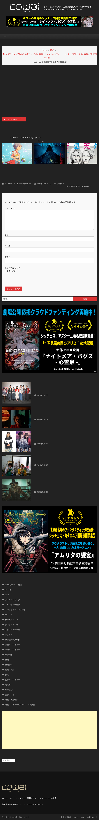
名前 (6, 234)
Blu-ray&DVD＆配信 (13, 584)
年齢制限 (9, 654)
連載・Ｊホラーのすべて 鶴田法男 (20, 704)
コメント (10, 208)
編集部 (8, 684)
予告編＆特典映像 (12, 639)
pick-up (8, 589)
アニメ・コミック (12, 599)
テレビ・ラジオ (11, 624)
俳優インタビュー (12, 644)
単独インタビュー (12, 649)
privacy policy (79, 817)
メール (7, 245)
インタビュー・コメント (15, 609)
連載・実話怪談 (11, 699)
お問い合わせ (92, 817)
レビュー (9, 634)
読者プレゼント (11, 694)
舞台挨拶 (9, 689)
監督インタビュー (12, 679)
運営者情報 (67, 817)
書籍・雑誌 (9, 669)
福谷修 (86, 186)
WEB (7, 594)
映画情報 (9, 664)
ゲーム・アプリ (11, 619)
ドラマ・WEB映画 (12, 629)
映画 (7, 659)
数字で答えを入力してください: (12, 269)
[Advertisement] (49, 730)
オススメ (9, 614)
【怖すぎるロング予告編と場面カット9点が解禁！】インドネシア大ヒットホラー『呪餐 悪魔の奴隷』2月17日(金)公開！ (16, 119)
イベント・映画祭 (12, 604)
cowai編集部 (24, 184)
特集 (7, 674)
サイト (7, 256)
